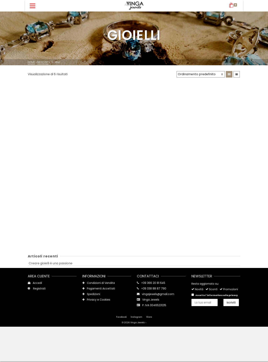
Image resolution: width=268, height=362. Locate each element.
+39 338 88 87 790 (153, 288)
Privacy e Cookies (96, 300)
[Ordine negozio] (200, 74)
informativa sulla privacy (222, 295)
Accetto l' (214, 295)
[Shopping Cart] (233, 6)
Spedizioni (91, 294)
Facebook (121, 316)
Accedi (35, 283)
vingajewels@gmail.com (158, 294)
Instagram (136, 316)
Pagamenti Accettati (98, 288)
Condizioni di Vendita (98, 283)
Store (149, 316)
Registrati (37, 288)
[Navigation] (32, 6)
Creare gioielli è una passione (50, 263)
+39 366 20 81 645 (153, 283)
